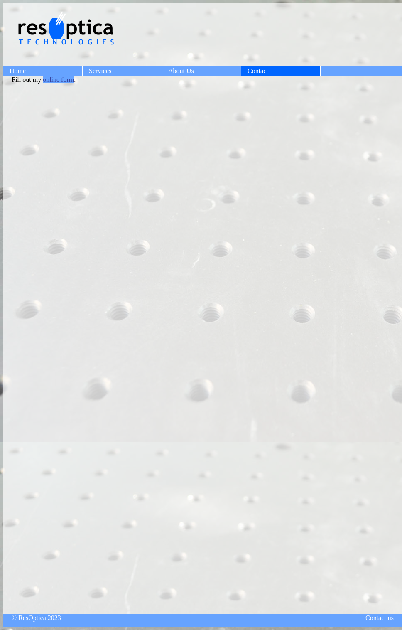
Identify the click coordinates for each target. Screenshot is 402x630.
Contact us (379, 617)
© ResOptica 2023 (36, 617)
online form (58, 79)
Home (18, 70)
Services (100, 70)
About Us (181, 70)
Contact (258, 70)
